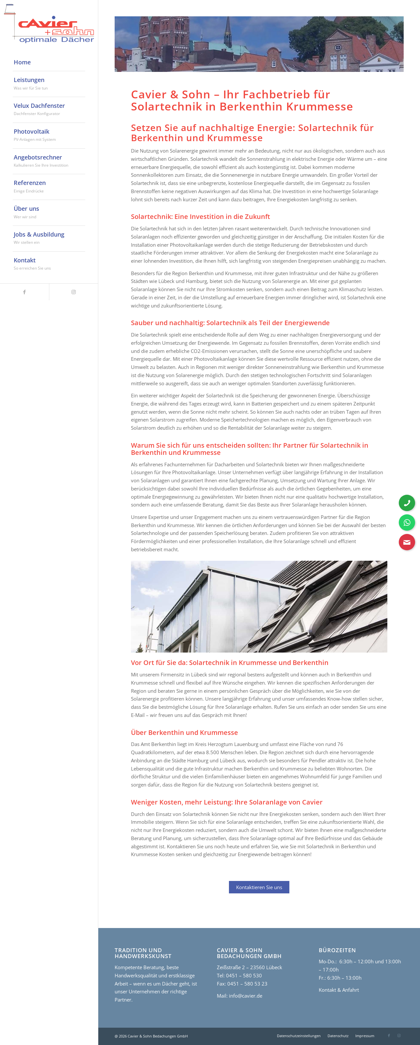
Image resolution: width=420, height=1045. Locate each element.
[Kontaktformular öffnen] (407, 542)
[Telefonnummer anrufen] (407, 503)
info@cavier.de (245, 995)
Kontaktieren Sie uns (259, 887)
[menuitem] (49, 62)
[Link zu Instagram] (73, 292)
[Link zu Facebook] (24, 292)
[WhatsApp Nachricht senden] (407, 522)
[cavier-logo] (49, 23)
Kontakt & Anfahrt (339, 990)
